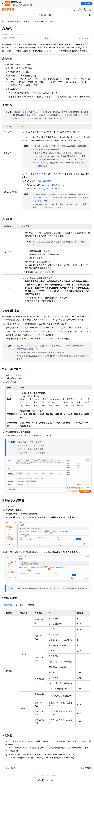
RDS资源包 (43, 22)
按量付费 (26, 112)
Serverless (37, 112)
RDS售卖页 (15, 375)
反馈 (50, 780)
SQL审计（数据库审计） (52, 185)
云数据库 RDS (13, 22)
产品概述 (24, 22)
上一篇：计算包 (8, 768)
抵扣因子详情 (31, 349)
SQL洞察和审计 (45, 181)
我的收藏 (85, 38)
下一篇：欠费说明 (84, 768)
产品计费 (33, 22)
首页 (3, 22)
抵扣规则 (62, 352)
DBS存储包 (38, 166)
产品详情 (46, 38)
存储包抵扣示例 (47, 272)
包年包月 (17, 112)
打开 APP (86, 3)
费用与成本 (14, 506)
